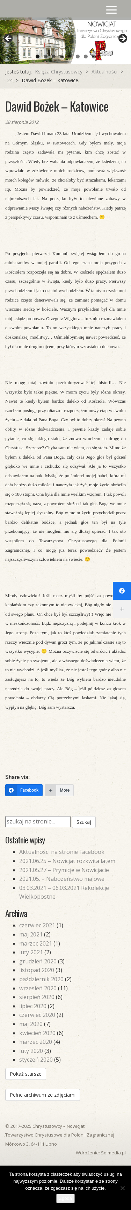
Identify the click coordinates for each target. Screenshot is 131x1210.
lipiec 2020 (32, 1006)
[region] (65, 40)
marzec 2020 (35, 1042)
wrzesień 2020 (38, 988)
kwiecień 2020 (37, 1033)
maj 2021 (31, 934)
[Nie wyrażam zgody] (122, 1187)
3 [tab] (54, 56)
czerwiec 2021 (37, 925)
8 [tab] (94, 56)
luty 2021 (31, 952)
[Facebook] (24, 790)
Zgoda (65, 1198)
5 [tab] (70, 56)
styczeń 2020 (36, 1059)
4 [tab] (62, 56)
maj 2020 (31, 1024)
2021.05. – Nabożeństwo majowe (61, 879)
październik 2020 (41, 979)
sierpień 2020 (36, 997)
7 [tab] (86, 56)
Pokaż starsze (26, 1073)
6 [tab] (78, 56)
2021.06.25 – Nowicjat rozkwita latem (67, 861)
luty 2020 (31, 1051)
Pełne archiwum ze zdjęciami (42, 1094)
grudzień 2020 (38, 961)
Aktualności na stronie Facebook (61, 852)
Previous (8, 39)
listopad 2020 (36, 970)
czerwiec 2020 (37, 1015)
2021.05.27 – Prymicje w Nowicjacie (64, 870)
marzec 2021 (35, 943)
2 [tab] (46, 56)
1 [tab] (37, 56)
